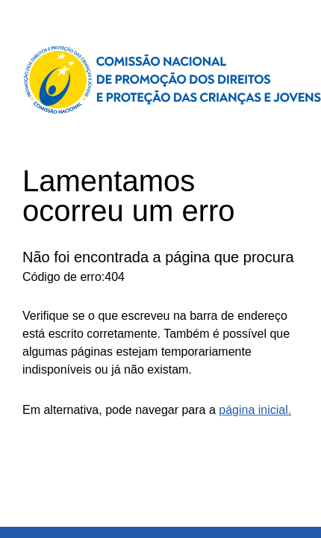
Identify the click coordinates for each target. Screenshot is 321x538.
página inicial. (255, 410)
